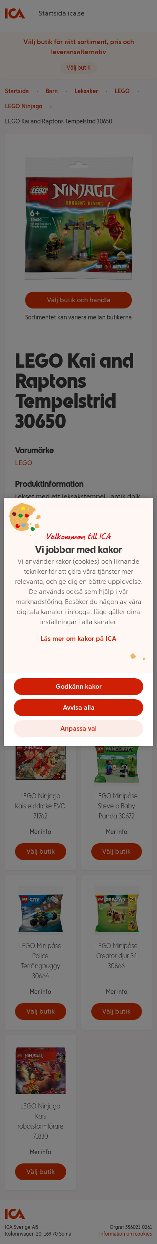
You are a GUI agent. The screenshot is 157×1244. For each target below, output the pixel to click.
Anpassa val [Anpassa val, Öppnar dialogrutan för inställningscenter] (78, 728)
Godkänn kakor (79, 686)
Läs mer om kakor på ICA (78, 639)
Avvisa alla (79, 707)
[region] (78, 622)
